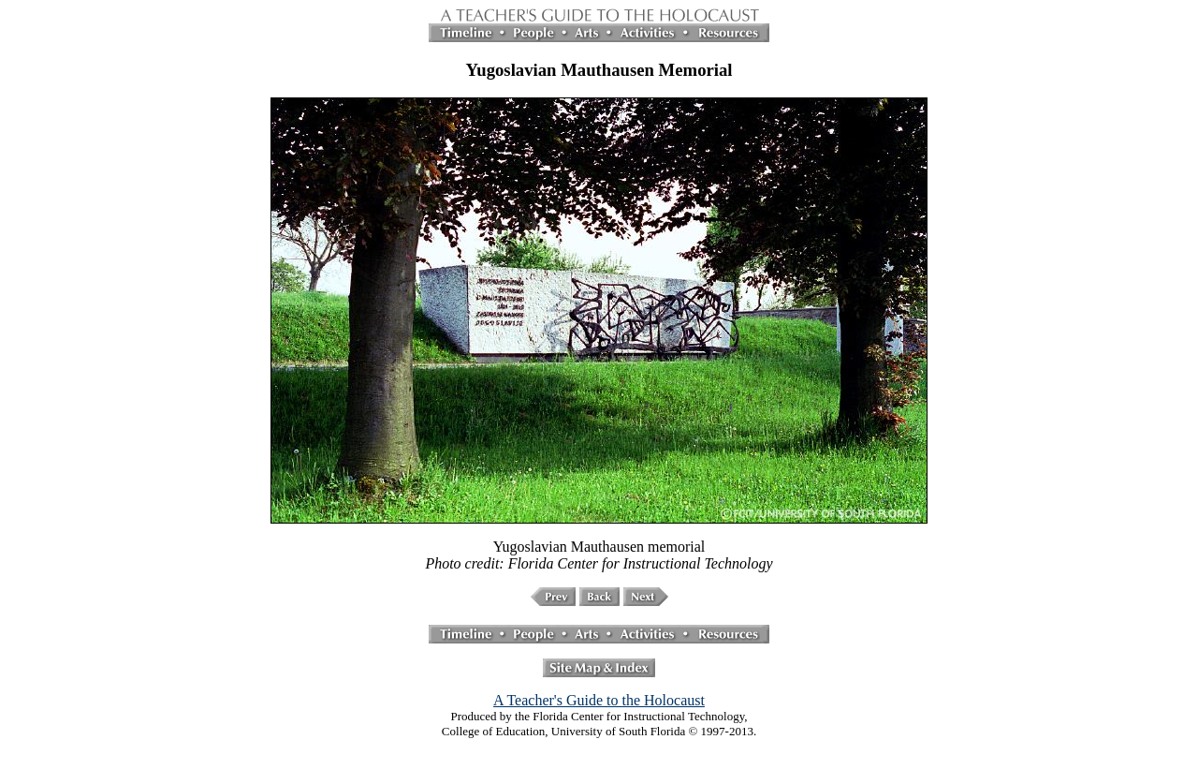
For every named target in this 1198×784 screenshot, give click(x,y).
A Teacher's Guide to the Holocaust (599, 700)
